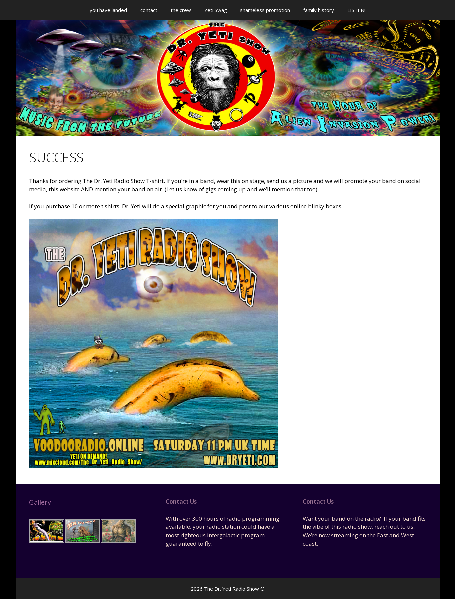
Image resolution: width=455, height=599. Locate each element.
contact (148, 10)
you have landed (108, 10)
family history (318, 10)
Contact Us (181, 501)
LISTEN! (356, 10)
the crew (181, 10)
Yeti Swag (215, 10)
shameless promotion (265, 10)
